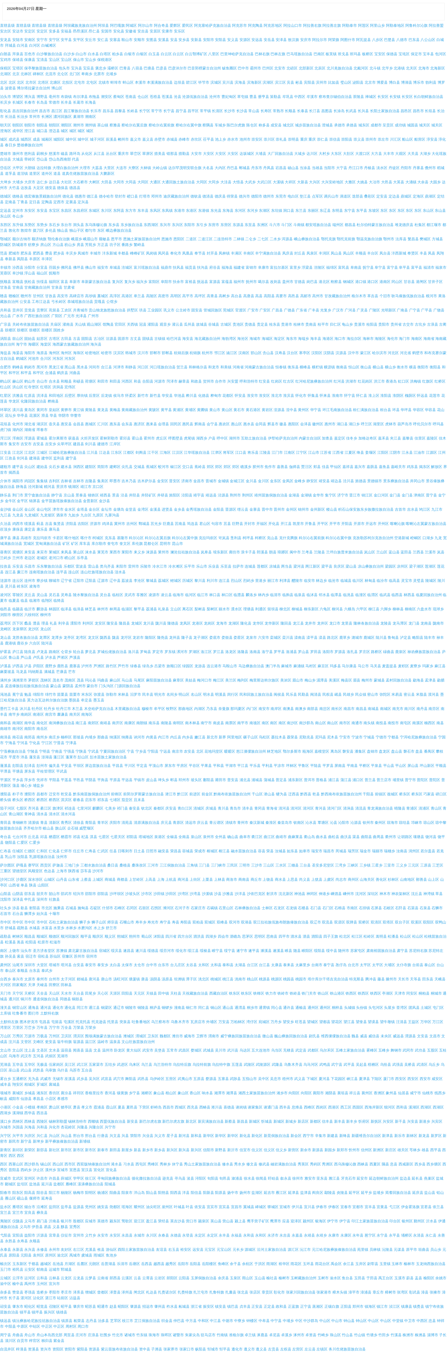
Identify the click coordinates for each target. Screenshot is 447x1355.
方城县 (437, 239)
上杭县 (170, 879)
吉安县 (38, 444)
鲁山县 (14, 657)
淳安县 (432, 139)
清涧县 (348, 808)
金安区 (162, 481)
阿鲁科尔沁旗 (416, 25)
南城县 (373, 709)
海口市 (340, 338)
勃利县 (430, 82)
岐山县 (48, 828)
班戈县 (343, 54)
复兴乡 (129, 282)
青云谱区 (216, 822)
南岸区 (276, 709)
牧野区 (171, 709)
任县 (113, 851)
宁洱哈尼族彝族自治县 (418, 737)
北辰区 (320, 68)
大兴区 (314, 182)
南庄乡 (54, 737)
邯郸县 (167, 353)
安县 (174, 40)
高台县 (236, 296)
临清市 (275, 595)
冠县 (143, 324)
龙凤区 (185, 623)
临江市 (202, 595)
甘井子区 (435, 282)
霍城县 (42, 438)
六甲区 (361, 609)
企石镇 (72, 828)
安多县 (54, 31)
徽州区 (317, 424)
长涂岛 (339, 111)
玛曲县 (102, 680)
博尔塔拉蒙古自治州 (33, 88)
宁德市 (381, 737)
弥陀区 (385, 694)
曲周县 (378, 837)
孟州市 (80, 686)
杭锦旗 (195, 353)
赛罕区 (33, 865)
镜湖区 (73, 486)
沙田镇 (158, 894)
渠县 (356, 837)
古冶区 (99, 338)
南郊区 (93, 723)
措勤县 (184, 153)
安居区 (155, 31)
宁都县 (393, 737)
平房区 (182, 765)
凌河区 (5, 595)
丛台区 (111, 153)
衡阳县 (435, 367)
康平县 (5, 538)
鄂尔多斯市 (292, 751)
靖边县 (336, 481)
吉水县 (412, 509)
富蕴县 (227, 282)
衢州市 (390, 837)
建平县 (17, 467)
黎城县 (151, 580)
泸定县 (405, 637)
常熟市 (278, 111)
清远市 (190, 822)
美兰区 (230, 680)
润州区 (414, 851)
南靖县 (105, 723)
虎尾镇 (189, 438)
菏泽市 (172, 381)
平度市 (14, 757)
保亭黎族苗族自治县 (41, 68)
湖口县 (342, 424)
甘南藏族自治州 (37, 287)
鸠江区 (424, 509)
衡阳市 (422, 367)
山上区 (433, 879)
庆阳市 (115, 822)
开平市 (334, 524)
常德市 (54, 102)
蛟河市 (163, 467)
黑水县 (82, 367)
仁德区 (29, 851)
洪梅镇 (415, 381)
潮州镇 (90, 125)
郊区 (210, 467)
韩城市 (130, 353)
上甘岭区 (136, 879)
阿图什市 (347, 40)
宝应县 (88, 68)
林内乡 (263, 595)
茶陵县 (358, 97)
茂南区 (70, 680)
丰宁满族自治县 (268, 253)
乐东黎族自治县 (49, 566)
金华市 (318, 495)
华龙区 (14, 401)
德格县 (17, 196)
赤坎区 (196, 139)
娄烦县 (227, 637)
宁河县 (22, 743)
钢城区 (348, 282)
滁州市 (17, 153)
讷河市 (139, 737)
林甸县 (370, 580)
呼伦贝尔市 (422, 424)
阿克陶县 (255, 25)
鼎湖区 (430, 196)
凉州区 (402, 566)
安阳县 (220, 40)
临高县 (394, 580)
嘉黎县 (407, 438)
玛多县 (335, 666)
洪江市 (379, 381)
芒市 (72, 672)
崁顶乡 (5, 529)
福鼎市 (166, 267)
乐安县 (17, 566)
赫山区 (17, 381)
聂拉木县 (278, 737)
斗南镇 (298, 225)
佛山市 (90, 267)
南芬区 (434, 709)
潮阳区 (66, 125)
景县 (115, 495)
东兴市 (165, 225)
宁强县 (69, 751)
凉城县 (274, 566)
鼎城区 (406, 196)
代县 (75, 159)
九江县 (5, 515)
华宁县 (315, 410)
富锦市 (251, 267)
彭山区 (83, 757)
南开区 (117, 723)
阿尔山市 (145, 25)
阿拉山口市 (292, 25)
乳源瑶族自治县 (42, 857)
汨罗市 (135, 694)
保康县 (29, 60)
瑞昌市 (328, 851)
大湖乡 (425, 153)
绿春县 (135, 666)
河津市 (118, 367)
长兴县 (363, 111)
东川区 (106, 210)
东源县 (238, 225)
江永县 (407, 452)
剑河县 (22, 458)
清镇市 (230, 822)
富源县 (214, 282)
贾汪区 (306, 467)
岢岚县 (223, 538)
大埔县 (260, 153)
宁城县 (369, 737)
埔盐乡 (38, 785)
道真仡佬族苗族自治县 (80, 173)
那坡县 (78, 737)
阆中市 (295, 552)
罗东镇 (170, 652)
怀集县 (313, 395)
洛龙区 (230, 652)
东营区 (225, 225)
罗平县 (279, 652)
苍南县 (130, 97)
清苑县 (127, 822)
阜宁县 (380, 267)
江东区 (116, 452)
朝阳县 (42, 125)
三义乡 (401, 865)
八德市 (401, 40)
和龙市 (213, 367)
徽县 (283, 424)
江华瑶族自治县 (197, 452)
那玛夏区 (237, 709)
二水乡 (275, 239)
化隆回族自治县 (33, 401)
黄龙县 (102, 410)
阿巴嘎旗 (117, 25)
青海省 (271, 808)
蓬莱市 (71, 757)
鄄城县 (144, 524)
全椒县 (172, 837)
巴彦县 (161, 68)
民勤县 (303, 694)
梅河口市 (204, 680)
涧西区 (78, 467)
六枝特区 (31, 615)
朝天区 (5, 125)
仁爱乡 (34, 842)
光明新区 (388, 310)
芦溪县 (74, 657)
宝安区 (379, 54)
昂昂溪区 (80, 31)
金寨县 (255, 509)
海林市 (368, 338)
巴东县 (414, 40)
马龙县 (21, 672)
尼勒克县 (306, 737)
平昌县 (117, 765)
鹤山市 (29, 381)
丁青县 (22, 202)
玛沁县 (90, 680)
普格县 (321, 780)
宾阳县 (309, 82)
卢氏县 (38, 657)
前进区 (194, 794)
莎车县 (86, 871)
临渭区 (372, 595)
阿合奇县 (161, 25)
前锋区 (116, 794)
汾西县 (17, 267)
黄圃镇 (202, 410)
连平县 (61, 572)
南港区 (38, 714)
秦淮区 (271, 822)
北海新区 (437, 68)
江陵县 (265, 452)
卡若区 (58, 538)
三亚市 (389, 865)
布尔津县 (80, 97)
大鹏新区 (107, 173)
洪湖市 (351, 381)
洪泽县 (42, 395)
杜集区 (420, 225)
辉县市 (273, 424)
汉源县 (341, 353)
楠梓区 (66, 737)
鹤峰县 (17, 367)
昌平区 (193, 111)
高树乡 (224, 296)
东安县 (42, 210)
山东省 (73, 879)
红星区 (5, 395)
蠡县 (28, 623)
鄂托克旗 (328, 239)
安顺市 (139, 40)
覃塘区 (323, 822)
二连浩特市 (223, 239)
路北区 (332, 637)
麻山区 (115, 680)
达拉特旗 (43, 168)
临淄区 (127, 609)
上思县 (292, 879)
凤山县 (336, 253)
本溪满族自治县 (160, 82)
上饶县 (268, 879)
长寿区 (266, 111)
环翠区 (5, 410)
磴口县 (132, 196)
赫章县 (184, 381)
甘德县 (299, 282)
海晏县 (17, 353)
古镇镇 (159, 338)
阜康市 (263, 267)
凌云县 (166, 595)
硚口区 (441, 794)
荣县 (270, 851)
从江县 (99, 153)
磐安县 (347, 751)
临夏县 (14, 600)
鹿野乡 (50, 666)
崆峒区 (415, 538)
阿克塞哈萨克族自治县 (212, 25)
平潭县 (5, 771)
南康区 (129, 723)
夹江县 (395, 438)
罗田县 (315, 652)
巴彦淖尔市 (177, 68)
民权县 (328, 694)
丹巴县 (232, 168)
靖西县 (105, 495)
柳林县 (398, 609)
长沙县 (241, 111)
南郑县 (29, 737)
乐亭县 (82, 558)
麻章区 (178, 680)
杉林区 (393, 879)
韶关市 (42, 894)
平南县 (352, 765)
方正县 (102, 245)
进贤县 (167, 509)
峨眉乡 (76, 239)
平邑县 (78, 780)
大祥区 (290, 182)
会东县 (127, 424)
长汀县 (314, 111)
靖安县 (324, 481)
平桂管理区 (45, 771)
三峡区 (352, 865)
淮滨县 (288, 395)
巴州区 (267, 68)
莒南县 (180, 524)
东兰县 (300, 210)
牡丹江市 (63, 709)
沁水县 (310, 822)
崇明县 (293, 139)
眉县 (356, 680)
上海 (160, 879)
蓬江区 (58, 757)
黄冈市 (42, 410)
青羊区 (102, 822)
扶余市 (178, 282)
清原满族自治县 (147, 822)
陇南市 (438, 623)
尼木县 (332, 737)
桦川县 (191, 395)
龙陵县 (385, 623)
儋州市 (430, 168)
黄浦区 (178, 410)
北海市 (423, 68)
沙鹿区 (21, 879)
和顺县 (66, 381)
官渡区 (240, 310)
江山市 (313, 452)
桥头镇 (5, 800)
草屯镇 (242, 97)
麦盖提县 (389, 666)
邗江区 (219, 353)
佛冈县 (66, 267)
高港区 (127, 296)
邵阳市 (90, 894)
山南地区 (407, 879)
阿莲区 (363, 25)
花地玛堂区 (213, 751)
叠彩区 (369, 196)
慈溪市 (54, 153)
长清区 (217, 111)
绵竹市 (50, 694)
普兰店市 (384, 780)
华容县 (430, 410)
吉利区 (54, 481)
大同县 (130, 182)
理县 (45, 623)
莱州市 (163, 552)
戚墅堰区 (86, 828)
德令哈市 (106, 196)
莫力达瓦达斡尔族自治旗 (47, 700)
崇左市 (383, 139)
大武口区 (264, 182)
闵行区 (232, 694)
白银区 (141, 54)
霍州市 (149, 438)
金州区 (291, 509)
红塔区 (45, 387)
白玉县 (154, 54)
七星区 (103, 837)
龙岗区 (209, 623)
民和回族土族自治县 (256, 694)
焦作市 (270, 467)
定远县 (5, 210)
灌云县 (177, 324)
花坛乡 (10, 415)
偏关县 (54, 765)
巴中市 (243, 68)
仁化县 (54, 851)
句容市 (216, 524)
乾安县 (66, 794)
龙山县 (5, 637)
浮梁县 (307, 267)
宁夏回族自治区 (113, 751)
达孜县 (26, 188)
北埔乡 (111, 74)
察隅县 (208, 125)
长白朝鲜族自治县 (428, 97)
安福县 (66, 31)
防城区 (5, 245)
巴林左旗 (278, 54)
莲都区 (262, 566)
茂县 (80, 680)
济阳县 (71, 524)
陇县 (115, 637)
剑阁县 (141, 452)
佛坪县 (78, 267)
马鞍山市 (229, 666)
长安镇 (395, 97)
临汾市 (382, 580)
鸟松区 (264, 737)
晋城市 (211, 481)
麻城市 (286, 666)
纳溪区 (115, 737)
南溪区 (417, 723)
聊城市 (54, 580)
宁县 (130, 751)
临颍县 (17, 609)
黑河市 (42, 367)
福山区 (42, 273)
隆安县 (112, 623)
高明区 (175, 296)
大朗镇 (29, 168)
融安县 (163, 851)
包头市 (64, 68)
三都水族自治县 (93, 865)
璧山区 (345, 82)
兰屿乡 (5, 558)
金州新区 (317, 509)
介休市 (5, 481)
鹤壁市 (417, 353)
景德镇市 (374, 481)
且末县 (139, 800)
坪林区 (291, 765)
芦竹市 (123, 666)
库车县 (84, 543)
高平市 (187, 296)
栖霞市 (66, 837)
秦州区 (380, 822)
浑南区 (17, 438)
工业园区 (154, 310)
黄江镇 (78, 410)
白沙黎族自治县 (49, 54)
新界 (222, 737)
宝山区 (54, 60)
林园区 (54, 609)
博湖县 (406, 82)
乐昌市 (29, 566)
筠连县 (192, 524)
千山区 (257, 794)
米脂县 (421, 694)
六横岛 (349, 609)
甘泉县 (56, 287)
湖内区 (17, 430)
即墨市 (115, 481)
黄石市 (239, 410)
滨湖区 (268, 82)
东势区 (29, 225)
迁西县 (293, 794)
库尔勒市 (99, 543)
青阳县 (90, 822)
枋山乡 (70, 245)
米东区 (86, 694)
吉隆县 (90, 481)
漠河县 (433, 694)
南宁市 (206, 723)
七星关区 (117, 837)
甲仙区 (335, 467)
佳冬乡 (351, 438)
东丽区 (313, 210)
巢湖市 (78, 116)
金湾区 (143, 509)
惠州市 (330, 424)
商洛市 (231, 879)
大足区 (38, 188)
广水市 (17, 316)
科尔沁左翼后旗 (158, 538)
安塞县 (115, 40)
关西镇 (132, 324)
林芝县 (90, 609)
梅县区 (346, 680)
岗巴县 (312, 282)
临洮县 (348, 595)
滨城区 (216, 82)
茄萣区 (127, 800)
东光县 (216, 210)
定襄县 (71, 202)
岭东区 (22, 586)
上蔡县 (86, 879)
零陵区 (17, 595)
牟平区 (159, 709)
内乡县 (187, 737)
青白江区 (185, 808)
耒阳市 (121, 566)
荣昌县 (175, 851)
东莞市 (281, 196)
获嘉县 (73, 438)
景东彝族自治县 (396, 481)
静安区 (312, 481)
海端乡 (303, 338)
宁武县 (93, 751)
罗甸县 (145, 652)
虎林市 (390, 424)
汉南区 (243, 353)
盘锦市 (372, 751)
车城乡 (220, 125)
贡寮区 (42, 310)
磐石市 (409, 751)
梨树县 (200, 609)
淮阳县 (385, 395)
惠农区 (224, 424)
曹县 (253, 97)
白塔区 (105, 54)
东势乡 (42, 225)
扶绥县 (42, 282)
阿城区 (131, 25)
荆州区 (247, 495)
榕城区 (212, 851)
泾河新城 (35, 486)
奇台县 (5, 837)
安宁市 (42, 40)
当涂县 (305, 168)
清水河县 (68, 814)
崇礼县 (281, 139)
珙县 (143, 310)
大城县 (17, 159)
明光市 (159, 694)
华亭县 (22, 415)
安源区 (245, 40)
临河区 (190, 595)
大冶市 (374, 182)
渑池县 (5, 694)
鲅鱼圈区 (229, 68)
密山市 (372, 694)
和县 (137, 381)
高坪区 (200, 296)
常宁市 (156, 111)
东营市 (213, 225)
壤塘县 (418, 837)
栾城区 (275, 637)
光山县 (5, 316)
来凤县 (66, 552)
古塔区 (54, 338)
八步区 (377, 40)
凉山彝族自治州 (371, 566)
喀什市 (86, 538)
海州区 (54, 353)
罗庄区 (364, 652)
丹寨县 (418, 168)
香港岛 (391, 381)
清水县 (42, 814)
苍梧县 (155, 97)
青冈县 (259, 808)
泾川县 (348, 481)
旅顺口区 (173, 666)
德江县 (92, 196)
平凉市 (279, 765)
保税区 (5, 68)
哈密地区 (92, 353)
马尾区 (139, 680)
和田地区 (56, 395)
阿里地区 (234, 737)
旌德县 (360, 481)
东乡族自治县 (132, 225)
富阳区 (154, 282)
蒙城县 (379, 680)
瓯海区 (308, 751)
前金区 (207, 794)
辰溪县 (111, 139)
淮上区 (373, 395)
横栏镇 (317, 367)
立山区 (175, 609)
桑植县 (125, 865)
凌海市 (34, 586)
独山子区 (76, 230)
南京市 (177, 751)
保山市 (78, 60)
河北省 (405, 353)
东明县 (337, 210)
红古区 (288, 381)
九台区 (86, 515)
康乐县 (42, 529)
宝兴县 (76, 68)
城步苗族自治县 (308, 125)
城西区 (26, 139)
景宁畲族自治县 (37, 495)
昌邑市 (418, 111)
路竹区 (111, 666)
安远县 (257, 40)
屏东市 (170, 765)
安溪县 (163, 40)
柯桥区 (260, 538)
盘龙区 (384, 751)
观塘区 (17, 552)
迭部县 (357, 196)
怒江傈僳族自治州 (251, 751)
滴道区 (345, 196)
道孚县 (10, 173)
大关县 (412, 153)
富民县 (343, 267)
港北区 (324, 282)
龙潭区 (44, 637)
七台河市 (19, 837)
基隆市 (122, 538)
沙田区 (170, 894)
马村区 (310, 666)
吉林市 (78, 481)
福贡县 (190, 267)
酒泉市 (61, 515)
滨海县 (240, 82)
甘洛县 (5, 287)
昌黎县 (120, 111)
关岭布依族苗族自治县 (30, 324)
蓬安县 (34, 757)
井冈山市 (417, 481)
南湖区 (17, 723)
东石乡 (54, 225)
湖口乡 (354, 424)
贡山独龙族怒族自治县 (107, 310)
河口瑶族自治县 (163, 367)
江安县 (5, 452)
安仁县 (102, 40)
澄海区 (5, 131)
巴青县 (125, 68)
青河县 (320, 808)
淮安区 (264, 395)
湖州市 (234, 438)
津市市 (58, 509)
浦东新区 (295, 780)
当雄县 (317, 168)
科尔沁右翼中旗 (338, 538)
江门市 (277, 452)
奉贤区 (412, 253)
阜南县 (355, 267)
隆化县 (245, 623)
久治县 (5, 524)
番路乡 (127, 245)
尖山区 (29, 467)
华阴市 (63, 415)
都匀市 (90, 230)
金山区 (17, 509)
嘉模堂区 (321, 751)
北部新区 (306, 68)
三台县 (305, 865)
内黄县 (151, 737)
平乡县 (17, 780)
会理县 (163, 424)
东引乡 (201, 225)
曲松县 (333, 837)
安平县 (66, 40)
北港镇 (399, 68)
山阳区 (43, 885)
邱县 (44, 837)
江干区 (153, 452)
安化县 (118, 31)
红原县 (29, 395)
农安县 (189, 751)
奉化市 (175, 253)
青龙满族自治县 (380, 808)
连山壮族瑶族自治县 (97, 572)
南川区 (409, 709)
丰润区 (324, 253)
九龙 (438, 538)
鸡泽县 (107, 524)
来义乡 (139, 552)
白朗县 (5, 54)
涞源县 (151, 552)
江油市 (419, 452)
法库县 (401, 239)
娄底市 (214, 637)
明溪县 (220, 694)
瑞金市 (365, 851)
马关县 (375, 666)
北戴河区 (360, 68)
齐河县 (33, 808)
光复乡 (325, 310)
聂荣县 (292, 737)
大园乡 (435, 182)
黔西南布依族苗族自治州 (341, 794)
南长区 (336, 709)
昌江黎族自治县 (77, 111)
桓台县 (385, 410)
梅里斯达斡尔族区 (264, 680)
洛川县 (133, 652)
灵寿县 (66, 595)
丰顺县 (360, 253)
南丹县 (422, 709)
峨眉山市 (90, 239)
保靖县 (17, 60)
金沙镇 (5, 509)
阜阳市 (166, 282)
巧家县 (428, 794)
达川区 (312, 153)
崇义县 (359, 139)
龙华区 (258, 623)
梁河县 (298, 566)
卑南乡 (86, 74)
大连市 (121, 168)
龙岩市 (138, 637)
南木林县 (192, 723)
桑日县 (112, 865)
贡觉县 (29, 310)
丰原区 (34, 259)
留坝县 (273, 609)
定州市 (17, 210)
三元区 (413, 865)
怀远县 (422, 395)
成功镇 (400, 125)
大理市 (84, 168)
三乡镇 (365, 865)
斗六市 (274, 225)
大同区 (143, 182)
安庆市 (305, 40)
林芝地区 (274, 751)
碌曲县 (388, 652)
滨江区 (280, 82)
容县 (261, 851)
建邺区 (115, 467)
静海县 (21, 486)
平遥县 (66, 780)
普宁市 (410, 780)
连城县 (250, 566)
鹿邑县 (62, 666)
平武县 (61, 771)
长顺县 (290, 111)
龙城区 (136, 623)
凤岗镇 (151, 253)
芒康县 (61, 672)
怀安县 (240, 395)
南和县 (5, 723)
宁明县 (44, 751)
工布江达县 (41, 301)
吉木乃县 (128, 481)
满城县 (49, 672)
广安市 (253, 310)
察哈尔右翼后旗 (134, 125)
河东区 (58, 358)
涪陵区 (319, 267)
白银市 (129, 54)
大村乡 (324, 153)
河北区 (393, 353)
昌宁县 (181, 111)
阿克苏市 (239, 25)
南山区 (320, 723)
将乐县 (253, 452)
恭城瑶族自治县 (80, 301)
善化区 (381, 879)
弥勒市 (111, 694)
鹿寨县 (74, 666)
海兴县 (95, 344)
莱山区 (78, 552)
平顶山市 (156, 765)
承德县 (351, 125)
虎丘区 (161, 438)
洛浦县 (291, 652)
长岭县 (132, 111)
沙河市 (97, 871)
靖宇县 (198, 495)
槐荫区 (410, 395)
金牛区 (10, 501)
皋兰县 (139, 296)
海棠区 (45, 344)
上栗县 (207, 879)
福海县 (227, 267)
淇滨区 (66, 800)
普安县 (232, 780)
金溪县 (155, 509)
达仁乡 (42, 182)
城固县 (412, 125)
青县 (44, 822)
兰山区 (381, 552)
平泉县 (376, 765)
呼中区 (222, 438)
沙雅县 (227, 894)
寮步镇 (42, 580)
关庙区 (55, 324)
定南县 (10, 202)
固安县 (196, 310)
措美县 (159, 153)
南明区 (178, 723)
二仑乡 (250, 239)
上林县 (219, 879)
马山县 (127, 680)
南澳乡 (300, 709)
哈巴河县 (173, 338)
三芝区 (437, 865)
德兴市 (244, 196)
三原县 (425, 865)
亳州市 (54, 97)
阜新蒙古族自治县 (96, 282)
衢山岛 (309, 837)
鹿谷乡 (22, 643)
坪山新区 (427, 765)
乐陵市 (145, 566)
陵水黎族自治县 (86, 595)
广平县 (426, 310)
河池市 (33, 358)
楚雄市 (5, 153)
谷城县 (213, 324)
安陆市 (17, 40)
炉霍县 (5, 652)
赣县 (3, 296)
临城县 (345, 580)
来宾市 (42, 552)
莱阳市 (127, 552)
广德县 (289, 310)
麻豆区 (323, 666)
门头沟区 (106, 686)
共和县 (5, 310)
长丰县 (66, 102)
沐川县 (25, 709)
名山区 (196, 694)
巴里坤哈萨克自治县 (237, 54)
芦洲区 (99, 666)
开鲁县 (310, 524)
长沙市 (229, 111)
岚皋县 (206, 552)
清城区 (198, 808)
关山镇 (80, 324)
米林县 (123, 694)
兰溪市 (430, 552)
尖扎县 (127, 467)
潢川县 (17, 410)
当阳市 (329, 168)
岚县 (440, 552)
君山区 (204, 524)
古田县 (66, 338)
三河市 (153, 865)
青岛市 (235, 808)
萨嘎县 (21, 865)
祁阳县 (131, 837)
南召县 (17, 737)
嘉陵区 (432, 438)
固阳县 (86, 338)
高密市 (163, 296)
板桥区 (367, 54)
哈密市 (106, 353)
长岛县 (42, 102)
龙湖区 (233, 623)
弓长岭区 (58, 301)
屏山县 (412, 765)
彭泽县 (29, 765)
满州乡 (5, 680)
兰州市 (17, 558)
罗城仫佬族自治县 (112, 652)
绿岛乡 (147, 666)
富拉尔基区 (279, 267)
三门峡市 (218, 865)
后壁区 (70, 395)
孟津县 (430, 680)
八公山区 (427, 40)
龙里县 (346, 623)
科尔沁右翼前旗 (312, 538)
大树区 (94, 182)
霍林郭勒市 (109, 438)
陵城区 (430, 580)
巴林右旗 (262, 54)
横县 (412, 367)
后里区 (94, 395)
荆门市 (17, 495)
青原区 (178, 822)
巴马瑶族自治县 (299, 54)
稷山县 (331, 509)
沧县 (177, 97)
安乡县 (184, 40)
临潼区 (360, 595)
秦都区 (158, 808)
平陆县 (315, 765)
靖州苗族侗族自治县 (271, 495)
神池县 (299, 894)
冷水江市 (159, 566)
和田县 (115, 381)
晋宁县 (431, 495)
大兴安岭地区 (332, 182)
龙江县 (298, 623)
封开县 (212, 253)
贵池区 (238, 324)
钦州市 (368, 822)
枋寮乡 (33, 245)
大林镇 (145, 168)
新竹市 (143, 395)
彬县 (299, 82)
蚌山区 (128, 82)
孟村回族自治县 (399, 680)
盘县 (419, 751)
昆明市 (165, 543)
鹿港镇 (10, 643)
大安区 (208, 153)
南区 (265, 723)
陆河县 (46, 643)
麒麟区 (97, 808)
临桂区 (117, 595)
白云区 (166, 54)
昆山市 (177, 543)
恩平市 (116, 239)
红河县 (339, 381)
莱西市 (115, 552)
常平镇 (205, 111)
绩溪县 (29, 524)
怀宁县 (349, 395)
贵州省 (396, 324)
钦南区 (298, 822)
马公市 (363, 666)
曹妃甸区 (229, 97)
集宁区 (330, 495)
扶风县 (178, 267)
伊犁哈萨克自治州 (283, 438)
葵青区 (5, 552)
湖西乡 (201, 438)
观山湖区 (94, 324)
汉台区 (292, 353)
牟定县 (86, 700)
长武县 (351, 111)
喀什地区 (71, 538)
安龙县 (5, 40)
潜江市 (170, 794)
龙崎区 (5, 629)
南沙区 (292, 723)
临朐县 (287, 595)
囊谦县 (62, 714)
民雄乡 (348, 694)
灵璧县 (418, 580)
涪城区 (127, 267)
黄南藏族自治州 (134, 410)
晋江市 (354, 495)
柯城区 (97, 538)
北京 (16, 74)
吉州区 (131, 524)
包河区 (440, 54)
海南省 (428, 338)
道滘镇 (22, 173)
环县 (396, 410)
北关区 (411, 68)
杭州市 (207, 353)
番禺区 (429, 751)
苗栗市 (74, 694)
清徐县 (78, 822)
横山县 (378, 367)
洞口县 (288, 210)
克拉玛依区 (208, 538)
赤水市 (232, 139)
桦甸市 (216, 395)
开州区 (383, 524)
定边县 (394, 196)
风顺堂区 (35, 871)
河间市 (94, 367)
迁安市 (54, 794)
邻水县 (324, 595)
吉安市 (26, 444)
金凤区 (287, 481)
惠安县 (66, 424)
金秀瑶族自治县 (199, 509)
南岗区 (26, 714)
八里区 (213, 54)
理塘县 (248, 609)
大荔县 (97, 168)
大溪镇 (278, 182)
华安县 (167, 395)
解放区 (436, 467)
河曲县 (74, 373)
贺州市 (208, 381)
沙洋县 (240, 894)
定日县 (34, 202)
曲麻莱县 (295, 837)
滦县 (322, 637)
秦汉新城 (256, 822)
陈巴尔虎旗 (236, 125)
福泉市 (440, 267)
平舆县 (102, 780)
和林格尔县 (198, 367)
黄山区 (227, 410)
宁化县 (34, 743)
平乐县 (255, 765)
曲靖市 (281, 837)
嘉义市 (135, 139)
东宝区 (54, 210)
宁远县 (165, 751)
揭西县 (14, 472)
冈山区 (397, 282)
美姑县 (190, 680)
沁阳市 (343, 822)
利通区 (260, 609)
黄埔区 (190, 410)
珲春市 (42, 430)
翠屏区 (147, 153)
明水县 (208, 694)
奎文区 (125, 543)
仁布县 (5, 851)
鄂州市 (388, 239)
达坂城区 (246, 153)
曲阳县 (366, 837)
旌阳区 (174, 495)
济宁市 (342, 495)
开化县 (273, 524)
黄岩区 (267, 410)
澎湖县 (46, 757)
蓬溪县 (5, 765)
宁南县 (56, 751)
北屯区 (91, 82)
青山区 (436, 808)
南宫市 (50, 714)
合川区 (45, 358)
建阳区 (90, 467)
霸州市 (255, 68)
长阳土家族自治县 (385, 111)
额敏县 (104, 239)
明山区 (184, 694)
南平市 (242, 723)
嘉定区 (339, 438)
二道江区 (205, 239)
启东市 (90, 800)
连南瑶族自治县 (42, 572)
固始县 (29, 338)
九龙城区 (31, 515)
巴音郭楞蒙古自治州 (204, 68)
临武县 (385, 595)
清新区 (54, 822)
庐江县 (17, 652)
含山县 (268, 353)
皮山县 (151, 780)
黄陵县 (90, 410)
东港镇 (203, 210)
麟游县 (42, 609)
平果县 (206, 765)
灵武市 (129, 595)
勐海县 (418, 680)
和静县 (130, 367)
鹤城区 (21, 358)
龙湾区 (81, 637)
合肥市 (5, 367)
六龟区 (325, 609)
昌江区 (56, 111)
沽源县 (111, 338)
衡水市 (402, 367)
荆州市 (235, 495)
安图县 (151, 40)
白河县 (22, 45)
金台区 (94, 509)
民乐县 (291, 694)
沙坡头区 (132, 894)
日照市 (151, 851)
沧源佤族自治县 (195, 97)
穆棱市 (147, 709)
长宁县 (168, 111)
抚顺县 (5, 282)
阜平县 (404, 267)
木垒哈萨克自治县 (99, 709)
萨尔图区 (7, 865)
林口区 (227, 595)
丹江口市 (355, 168)
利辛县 (63, 623)
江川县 (92, 452)
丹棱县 (369, 168)
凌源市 (154, 595)
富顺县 (17, 282)
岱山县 (42, 159)
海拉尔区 (354, 338)
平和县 (218, 765)
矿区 (66, 543)
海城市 (255, 338)
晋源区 (230, 509)
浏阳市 (5, 615)
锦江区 (367, 495)
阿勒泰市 (349, 25)
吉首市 (400, 509)
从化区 (86, 153)
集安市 (14, 444)
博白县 (394, 82)
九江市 (436, 509)
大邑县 (386, 182)
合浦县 (50, 373)
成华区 (17, 131)
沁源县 (355, 822)
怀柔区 (130, 395)
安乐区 (179, 31)
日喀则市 (125, 851)
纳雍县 (127, 737)
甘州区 (38, 296)
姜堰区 (370, 452)
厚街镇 (82, 395)
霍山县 (137, 438)
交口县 (187, 467)
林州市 (102, 609)
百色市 (29, 54)
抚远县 (202, 282)
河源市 (159, 381)
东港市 (179, 210)
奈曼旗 (223, 709)
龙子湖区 (200, 637)
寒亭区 (304, 353)
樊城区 (425, 239)
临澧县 (239, 595)
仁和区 (42, 851)
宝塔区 (17, 68)
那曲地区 (185, 709)
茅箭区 (33, 680)
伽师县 (294, 467)
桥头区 (17, 800)
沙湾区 (183, 894)
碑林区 (38, 74)
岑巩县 (287, 97)
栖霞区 (54, 837)
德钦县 (196, 196)
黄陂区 (154, 410)
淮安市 (252, 395)
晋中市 (267, 509)
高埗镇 (90, 296)
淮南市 (337, 395)
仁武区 (102, 851)
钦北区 (146, 808)
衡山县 (365, 367)
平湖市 (230, 765)
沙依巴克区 (256, 894)
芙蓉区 (5, 273)
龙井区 (322, 623)
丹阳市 (406, 168)
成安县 (276, 125)
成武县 (14, 139)
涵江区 (231, 353)
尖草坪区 (64, 444)
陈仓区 (251, 125)
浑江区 (5, 438)
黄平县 (166, 410)
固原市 (123, 338)
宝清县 (42, 60)
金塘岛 (118, 509)
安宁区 (54, 40)
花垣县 (5, 424)
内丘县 (175, 737)
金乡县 (179, 509)
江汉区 (177, 452)
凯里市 (298, 524)
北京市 (370, 82)
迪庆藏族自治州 (176, 196)
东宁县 (349, 210)
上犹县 (316, 879)
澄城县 (327, 125)
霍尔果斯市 (58, 438)
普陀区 (422, 780)
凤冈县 (163, 253)
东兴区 (177, 225)
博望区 (17, 97)
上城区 (97, 879)
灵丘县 (29, 595)
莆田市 (220, 780)
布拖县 (94, 97)
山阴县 (17, 894)
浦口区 (357, 780)
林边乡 (321, 580)
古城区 (225, 324)
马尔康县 (349, 666)
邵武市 (66, 894)
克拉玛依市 (42, 538)
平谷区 (194, 765)
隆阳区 (150, 637)
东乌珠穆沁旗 (96, 225)
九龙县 (17, 515)
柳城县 (297, 609)
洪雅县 (17, 395)
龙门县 (414, 623)
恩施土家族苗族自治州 (141, 239)
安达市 (17, 31)
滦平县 (312, 637)
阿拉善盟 (436, 25)
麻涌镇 (298, 666)
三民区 (232, 865)
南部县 (312, 709)
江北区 (17, 452)
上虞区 (328, 879)
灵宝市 (406, 580)
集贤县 (58, 524)
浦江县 (333, 780)
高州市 (317, 296)
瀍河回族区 (62, 116)
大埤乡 (5, 182)
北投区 (67, 82)
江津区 (216, 452)
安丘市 (90, 40)
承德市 (339, 125)
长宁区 (144, 111)
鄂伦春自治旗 (59, 239)
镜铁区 (93, 495)
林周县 (115, 609)
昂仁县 (94, 31)
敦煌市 (26, 230)
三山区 (268, 865)
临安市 (309, 580)
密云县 (409, 694)
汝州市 (61, 857)
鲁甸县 (393, 637)
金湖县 (294, 495)
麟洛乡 (251, 595)
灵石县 (54, 595)
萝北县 (90, 652)
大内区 (220, 168)
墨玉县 (98, 700)
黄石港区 (253, 410)
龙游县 (200, 666)
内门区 (251, 709)
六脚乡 (385, 609)
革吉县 (372, 296)
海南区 (416, 338)
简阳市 (102, 467)
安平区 (78, 40)
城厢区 (46, 139)
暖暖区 (229, 751)
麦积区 (403, 666)
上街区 (195, 879)
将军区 (228, 452)
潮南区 (90, 116)
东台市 (66, 225)
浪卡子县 (248, 552)
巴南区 (319, 54)
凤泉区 (312, 253)
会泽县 (305, 424)
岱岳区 (5, 168)
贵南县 (310, 324)
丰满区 (236, 253)
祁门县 (122, 808)
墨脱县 (74, 700)
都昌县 (350, 225)
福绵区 (331, 267)
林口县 (214, 595)
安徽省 (130, 31)
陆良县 (29, 652)
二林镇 (238, 239)
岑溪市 (312, 97)
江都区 (128, 452)
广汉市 (338, 310)
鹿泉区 (400, 652)
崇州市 (371, 139)
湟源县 (279, 410)
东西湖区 (151, 225)
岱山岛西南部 (60, 159)
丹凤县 (268, 168)
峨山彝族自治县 (307, 239)
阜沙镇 (17, 273)
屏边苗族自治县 (98, 765)
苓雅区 (141, 595)
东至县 (250, 225)
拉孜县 (5, 566)
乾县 (316, 794)
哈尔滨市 (379, 353)
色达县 (49, 871)
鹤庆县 (62, 373)
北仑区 (62, 74)
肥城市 (14, 253)
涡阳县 (5, 338)
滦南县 (299, 637)
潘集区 (360, 751)
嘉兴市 (359, 467)
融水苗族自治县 (244, 851)
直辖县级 (7, 25)
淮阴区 (398, 395)
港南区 (385, 282)
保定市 (416, 54)
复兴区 (117, 282)
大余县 (422, 182)
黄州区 (303, 410)
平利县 (267, 765)
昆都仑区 (151, 543)
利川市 (212, 580)
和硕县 (78, 381)
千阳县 (368, 794)
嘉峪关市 (398, 467)
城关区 (424, 125)
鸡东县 (412, 467)
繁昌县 (413, 239)
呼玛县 (438, 424)
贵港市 (286, 324)
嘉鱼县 (384, 467)
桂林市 (298, 324)
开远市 (371, 524)
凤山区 (348, 253)
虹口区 (403, 381)
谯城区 (392, 794)
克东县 (110, 538)
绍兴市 (78, 894)
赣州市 (26, 296)
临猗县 (58, 600)
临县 (24, 600)
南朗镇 (141, 723)
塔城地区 (146, 837)
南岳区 (42, 728)
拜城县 (10, 45)
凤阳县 (22, 259)
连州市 (29, 580)
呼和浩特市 (248, 381)
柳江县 (373, 609)
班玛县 (355, 54)
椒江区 (175, 467)
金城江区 (237, 481)
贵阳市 (383, 324)
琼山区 (428, 822)
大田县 (106, 182)
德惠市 (80, 196)
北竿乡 (387, 68)
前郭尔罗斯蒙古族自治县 (143, 794)
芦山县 (26, 657)
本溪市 (140, 82)
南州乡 (42, 737)
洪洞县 (58, 387)
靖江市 (86, 486)
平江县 (242, 765)
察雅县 (115, 125)
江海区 (165, 452)
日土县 (139, 851)
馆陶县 (108, 324)
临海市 (178, 595)
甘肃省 (69, 287)
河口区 (143, 367)
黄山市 (214, 410)
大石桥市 (80, 182)
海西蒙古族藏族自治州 (71, 344)
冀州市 (119, 524)
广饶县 (438, 310)
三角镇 (192, 865)
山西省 (14, 885)
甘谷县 (409, 282)
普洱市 (309, 780)
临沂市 (29, 609)
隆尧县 (162, 637)
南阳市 (29, 728)
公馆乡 (111, 301)
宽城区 (28, 543)
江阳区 (383, 452)
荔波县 (127, 580)
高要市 (281, 296)
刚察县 (336, 282)
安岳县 (269, 40)
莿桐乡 (42, 153)
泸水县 (50, 657)
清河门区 (334, 808)
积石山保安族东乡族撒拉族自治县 (366, 509)
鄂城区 (5, 239)
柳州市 (45, 615)
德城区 (5, 196)
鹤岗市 (29, 367)
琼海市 (392, 822)
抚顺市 (54, 273)
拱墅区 (132, 310)
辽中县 (115, 580)
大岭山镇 (159, 168)
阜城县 (115, 267)
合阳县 (147, 381)
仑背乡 (66, 652)
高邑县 (293, 296)
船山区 (407, 139)
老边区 (29, 558)
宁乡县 (141, 751)
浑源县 (29, 438)
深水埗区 (35, 879)
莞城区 (228, 310)
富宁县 (392, 267)
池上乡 (220, 139)
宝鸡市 (5, 60)
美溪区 (334, 680)
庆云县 (202, 822)
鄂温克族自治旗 (369, 239)
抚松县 (29, 282)
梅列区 (242, 680)
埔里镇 (398, 780)
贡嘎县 (99, 301)
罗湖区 (194, 652)
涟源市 (5, 580)
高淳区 (115, 296)
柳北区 (284, 609)
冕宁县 (17, 694)
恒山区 (353, 367)
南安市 (264, 709)
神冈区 (312, 894)
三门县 (204, 865)
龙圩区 (126, 637)
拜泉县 (17, 54)
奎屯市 (112, 543)
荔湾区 (5, 623)
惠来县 (151, 424)
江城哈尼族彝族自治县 (67, 452)
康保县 (17, 529)
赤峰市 (184, 139)
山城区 (49, 879)
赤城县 (172, 139)
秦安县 (134, 808)
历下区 (17, 623)
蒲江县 (345, 780)
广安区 (265, 310)
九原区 (97, 515)
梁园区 (390, 566)
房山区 (45, 245)
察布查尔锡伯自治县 (335, 97)
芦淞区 (62, 657)
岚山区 (369, 552)
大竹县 (14, 188)
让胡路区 (404, 837)
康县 (16, 538)
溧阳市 (75, 623)
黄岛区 (29, 410)
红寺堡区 (31, 387)
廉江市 (22, 572)
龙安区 (100, 623)
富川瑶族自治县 (147, 267)
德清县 (208, 196)
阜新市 (74, 282)
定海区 (418, 196)
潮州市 (78, 125)
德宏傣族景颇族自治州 (42, 196)
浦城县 (257, 780)
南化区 (42, 723)
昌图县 (326, 111)
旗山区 (60, 828)
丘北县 (33, 837)
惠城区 (90, 424)
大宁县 (341, 168)
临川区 (357, 580)
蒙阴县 (68, 686)
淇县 (93, 837)
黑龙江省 (56, 367)
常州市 (34, 116)
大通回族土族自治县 (178, 182)
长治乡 (22, 116)
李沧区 (139, 580)
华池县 (179, 395)
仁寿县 (90, 851)
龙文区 (93, 637)
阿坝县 (103, 25)
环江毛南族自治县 (337, 410)
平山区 (400, 765)
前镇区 (380, 794)
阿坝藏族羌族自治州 (80, 25)
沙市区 (146, 894)
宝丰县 (428, 54)
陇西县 (105, 637)
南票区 (230, 723)
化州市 (17, 424)
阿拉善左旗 (331, 25)
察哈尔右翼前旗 (161, 125)
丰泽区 (46, 259)
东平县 (361, 210)
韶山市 (54, 894)
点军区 (317, 196)
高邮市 (305, 296)
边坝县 (179, 82)
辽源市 (102, 580)
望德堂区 (19, 871)
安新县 (196, 40)
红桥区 (440, 381)
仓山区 (143, 97)
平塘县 (17, 771)
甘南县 (17, 287)
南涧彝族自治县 (62, 723)
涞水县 (90, 552)
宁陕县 (81, 751)
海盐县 (5, 353)
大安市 (196, 153)
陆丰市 (429, 637)
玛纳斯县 (35, 672)
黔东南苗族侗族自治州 (91, 794)
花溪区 (34, 415)
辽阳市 (78, 580)
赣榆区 (14, 296)
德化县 (68, 196)
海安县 (187, 338)
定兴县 (83, 202)
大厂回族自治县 (280, 153)
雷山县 (93, 566)
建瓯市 (5, 467)
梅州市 (367, 680)
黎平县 (139, 609)
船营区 (419, 139)
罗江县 (218, 652)
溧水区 (236, 609)
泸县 (28, 666)
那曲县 (102, 737)
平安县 (66, 765)
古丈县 (135, 338)
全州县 (220, 837)
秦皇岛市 (284, 822)
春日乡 (10, 145)
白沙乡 (69, 54)
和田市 (102, 381)
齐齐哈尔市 (32, 828)
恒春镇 (281, 367)
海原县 (42, 353)
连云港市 (214, 666)
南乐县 (154, 723)
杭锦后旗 (181, 353)
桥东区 (404, 794)
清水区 (54, 814)
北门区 (74, 74)
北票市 (99, 74)
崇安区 (257, 139)
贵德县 (250, 324)
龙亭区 (69, 637)
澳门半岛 (272, 666)
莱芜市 (102, 552)
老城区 (42, 558)
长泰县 (302, 111)
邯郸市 (155, 353)
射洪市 (271, 894)
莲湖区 (430, 566)
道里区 (34, 173)
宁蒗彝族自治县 (13, 751)
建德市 (102, 444)
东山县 (440, 210)
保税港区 (104, 60)
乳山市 (10, 857)
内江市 (163, 737)
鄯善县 (421, 879)
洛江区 (206, 652)
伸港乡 (324, 894)
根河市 (431, 296)
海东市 (291, 338)
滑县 (45, 415)
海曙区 (33, 344)
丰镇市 (5, 267)
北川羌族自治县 (340, 68)
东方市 (130, 210)
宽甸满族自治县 (48, 543)
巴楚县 (389, 40)
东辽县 (325, 210)
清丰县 (247, 808)
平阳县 (54, 780)
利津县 (284, 580)
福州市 (239, 282)
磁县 (64, 153)
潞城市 (357, 637)
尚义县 (304, 879)
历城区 (187, 580)
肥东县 (26, 253)
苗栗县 (62, 694)
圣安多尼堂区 (323, 865)
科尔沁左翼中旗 (185, 538)
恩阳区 (178, 239)
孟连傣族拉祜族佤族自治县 (27, 686)
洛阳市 (328, 652)
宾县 (290, 82)
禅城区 (370, 97)
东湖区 (264, 210)
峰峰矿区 (137, 253)
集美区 (102, 481)
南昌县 (361, 709)
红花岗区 (365, 381)
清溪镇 (33, 822)
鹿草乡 (344, 637)
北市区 (30, 82)
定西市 (58, 202)
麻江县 (440, 666)
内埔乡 (90, 737)
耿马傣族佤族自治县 (408, 296)
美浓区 (285, 680)
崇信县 (334, 139)
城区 (64, 131)
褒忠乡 (100, 68)
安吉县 (143, 31)
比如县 (333, 82)
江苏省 (325, 452)
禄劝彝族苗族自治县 (424, 652)
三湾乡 (340, 865)
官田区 (120, 324)
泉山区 (196, 837)
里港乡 (260, 580)
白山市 (81, 54)
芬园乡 (54, 267)
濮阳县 (5, 794)
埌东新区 (220, 552)
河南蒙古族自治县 (259, 367)
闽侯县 (279, 694)
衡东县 (293, 367)
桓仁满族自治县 (366, 410)
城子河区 (97, 139)
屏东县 (29, 771)
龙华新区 (272, 623)
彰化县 (5, 111)
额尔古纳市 (21, 239)
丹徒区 (394, 168)
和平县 (26, 373)
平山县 (388, 765)
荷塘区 (90, 381)
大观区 (400, 153)
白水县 (93, 54)
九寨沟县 (112, 515)
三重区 (5, 871)
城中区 (71, 139)
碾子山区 (250, 737)
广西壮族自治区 (37, 316)
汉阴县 (328, 353)
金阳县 (218, 509)
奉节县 (200, 253)
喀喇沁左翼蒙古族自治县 (426, 524)
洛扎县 (352, 652)
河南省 (238, 367)
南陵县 (166, 723)
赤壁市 (159, 139)
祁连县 (70, 808)
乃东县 (211, 709)
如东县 (292, 851)
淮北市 (276, 395)
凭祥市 (42, 780)
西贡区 (45, 865)
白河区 (34, 45)
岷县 (338, 694)
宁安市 (344, 737)
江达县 (104, 452)
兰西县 (418, 552)
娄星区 (239, 637)
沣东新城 (109, 253)
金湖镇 (306, 495)
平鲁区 (303, 765)
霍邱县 (125, 438)
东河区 (240, 210)
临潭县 (336, 595)
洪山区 (17, 387)
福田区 (54, 282)
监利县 (58, 458)
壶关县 (54, 424)
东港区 (191, 210)
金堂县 (130, 509)
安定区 (29, 31)
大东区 (336, 153)
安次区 (5, 31)
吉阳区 (83, 524)
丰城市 (95, 253)
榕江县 (224, 851)
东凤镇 (167, 210)
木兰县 (77, 709)
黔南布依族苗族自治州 (232, 794)
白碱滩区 (48, 45)
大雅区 (350, 182)
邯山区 (256, 353)
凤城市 (83, 253)
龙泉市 (251, 637)
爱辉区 (175, 25)
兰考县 (307, 552)
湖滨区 (42, 424)
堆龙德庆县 (404, 225)
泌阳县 (357, 82)
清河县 (284, 808)
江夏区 (350, 452)
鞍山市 (127, 40)
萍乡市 (29, 780)
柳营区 (17, 615)
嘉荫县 (372, 467)
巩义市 (168, 310)
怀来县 (325, 395)
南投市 (393, 723)
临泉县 (299, 595)
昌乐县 (108, 111)
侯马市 (118, 395)
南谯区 (255, 723)
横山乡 (390, 367)
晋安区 (174, 481)
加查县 (327, 438)
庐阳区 (38, 666)
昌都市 (42, 794)
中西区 (299, 97)
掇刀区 (38, 230)
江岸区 (115, 444)
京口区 (97, 486)
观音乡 (165, 324)
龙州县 (174, 637)
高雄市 (26, 538)
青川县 (223, 808)
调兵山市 (331, 196)
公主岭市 (183, 310)
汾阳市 (29, 267)
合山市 (42, 381)
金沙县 (104, 501)
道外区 (46, 173)
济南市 (186, 481)
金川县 (251, 481)
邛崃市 (416, 822)
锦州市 (303, 509)
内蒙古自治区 (310, 438)
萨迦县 (58, 865)
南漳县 (5, 737)
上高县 (150, 879)
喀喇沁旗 (397, 524)
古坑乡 (420, 324)
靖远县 (211, 495)
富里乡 (295, 267)
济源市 (95, 524)
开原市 (359, 524)
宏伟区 (70, 387)
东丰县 (143, 210)
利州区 (88, 623)
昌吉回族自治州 (25, 111)
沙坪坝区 (116, 894)
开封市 (249, 524)
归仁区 (335, 324)
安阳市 (208, 40)
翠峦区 (135, 153)
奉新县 (10, 259)
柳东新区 (311, 609)
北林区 (26, 74)
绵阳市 (38, 694)
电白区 (293, 196)
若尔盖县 (427, 851)
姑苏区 (42, 338)
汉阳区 (316, 353)
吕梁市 (159, 666)
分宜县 (42, 267)
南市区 (344, 723)
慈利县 (29, 153)
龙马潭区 (400, 623)
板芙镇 (331, 54)
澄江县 (29, 131)
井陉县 (134, 495)
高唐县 (248, 296)
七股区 (21, 808)
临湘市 (34, 600)
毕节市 (203, 82)
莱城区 (54, 552)
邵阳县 (102, 894)
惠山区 (236, 424)
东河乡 (252, 210)
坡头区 (196, 780)
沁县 (333, 822)
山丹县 (61, 879)
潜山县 (269, 794)
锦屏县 (34, 501)
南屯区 (405, 723)
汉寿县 (280, 353)
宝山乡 (90, 60)
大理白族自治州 (65, 168)
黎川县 (200, 580)
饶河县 (430, 837)
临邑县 (5, 609)
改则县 (275, 282)
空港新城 (401, 538)
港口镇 (360, 282)
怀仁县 (361, 395)
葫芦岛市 (404, 424)
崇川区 (269, 139)
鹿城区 (369, 637)
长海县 (90, 102)
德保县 (62, 188)
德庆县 (220, 196)
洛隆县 (242, 652)
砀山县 (293, 168)
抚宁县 (368, 267)
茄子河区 (7, 808)
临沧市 (333, 580)
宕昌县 (281, 168)
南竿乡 (14, 714)
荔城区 (163, 580)
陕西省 (73, 871)
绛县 (360, 452)
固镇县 (147, 338)
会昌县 (78, 424)
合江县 (106, 367)
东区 (384, 210)
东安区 (29, 210)
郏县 (317, 467)
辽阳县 (90, 580)
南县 (440, 723)
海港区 (328, 338)
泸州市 (86, 666)
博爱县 (382, 82)
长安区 (383, 97)
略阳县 (417, 637)
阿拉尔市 (319, 40)
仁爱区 (22, 842)
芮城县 (341, 851)
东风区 (155, 210)
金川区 (263, 481)
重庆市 (123, 153)
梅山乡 (310, 680)
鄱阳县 (208, 780)
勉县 (28, 694)
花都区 (227, 395)
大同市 (118, 182)
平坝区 (78, 765)
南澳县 (288, 709)
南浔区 (17, 728)
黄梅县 (115, 410)
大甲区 (17, 168)
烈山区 (236, 580)
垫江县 (305, 196)
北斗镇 (375, 68)
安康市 (167, 31)
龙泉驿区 (19, 629)
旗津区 (58, 808)
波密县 (10, 88)
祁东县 (102, 800)
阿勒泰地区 (395, 25)
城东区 (363, 125)
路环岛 (74, 153)
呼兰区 (366, 424)
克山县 (272, 538)
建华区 (46, 458)
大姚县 (362, 182)
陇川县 (160, 623)
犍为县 (281, 794)
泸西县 (17, 666)
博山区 (56, 88)
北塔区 (43, 82)
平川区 (129, 765)
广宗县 (5, 324)
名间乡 (172, 694)
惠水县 (248, 424)
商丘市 (256, 879)
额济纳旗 (39, 239)
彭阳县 (17, 765)
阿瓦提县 (363, 40)
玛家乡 (427, 666)
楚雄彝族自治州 (30, 145)
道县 (57, 173)
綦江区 (45, 808)
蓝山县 (394, 552)
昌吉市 (44, 111)
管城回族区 (213, 310)
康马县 (54, 529)
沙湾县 (195, 894)
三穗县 (293, 865)
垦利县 (235, 538)
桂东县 (274, 324)
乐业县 (213, 566)
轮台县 (78, 652)
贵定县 (262, 324)
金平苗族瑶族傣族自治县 (61, 501)
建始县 (42, 467)
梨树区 (212, 609)
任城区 (17, 851)
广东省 (301, 310)
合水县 (54, 381)
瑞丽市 (377, 851)
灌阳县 (153, 324)
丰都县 (123, 253)
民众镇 (360, 694)
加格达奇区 (367, 438)
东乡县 (113, 225)
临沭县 (312, 595)
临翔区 (46, 600)
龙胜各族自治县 (25, 637)
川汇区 (395, 139)
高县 (259, 296)
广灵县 (362, 310)
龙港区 (197, 623)
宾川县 (227, 82)
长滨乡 (5, 102)
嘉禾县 (383, 438)
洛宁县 (267, 652)
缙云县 (242, 509)
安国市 (106, 31)
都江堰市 (433, 225)
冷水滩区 (175, 566)
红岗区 (276, 381)
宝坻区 (404, 54)
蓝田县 (406, 552)
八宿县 (137, 68)
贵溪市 (359, 324)
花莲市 (434, 395)
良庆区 (339, 566)
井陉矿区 (148, 495)
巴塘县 (149, 68)
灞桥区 (112, 68)
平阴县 (90, 780)
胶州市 (258, 467)
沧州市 (214, 97)
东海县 (227, 210)
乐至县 (225, 566)
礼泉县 (163, 609)
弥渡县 (99, 694)
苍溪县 (167, 97)
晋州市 (279, 509)
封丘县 (299, 253)
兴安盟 (232, 381)
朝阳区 (17, 125)
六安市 (263, 637)
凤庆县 (287, 253)
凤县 (431, 253)
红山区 (5, 387)
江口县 (240, 452)
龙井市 (310, 623)
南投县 (381, 723)
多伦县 (50, 230)
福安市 (102, 267)
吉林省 (66, 481)
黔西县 (305, 794)
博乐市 (418, 82)
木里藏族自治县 (128, 709)
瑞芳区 (353, 851)
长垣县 (430, 111)
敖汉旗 (293, 40)
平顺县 (440, 765)
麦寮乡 (415, 666)
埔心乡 (26, 785)
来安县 (29, 552)
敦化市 (14, 230)
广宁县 (414, 310)
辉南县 (200, 424)
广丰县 (313, 310)
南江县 (81, 723)
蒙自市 (92, 686)
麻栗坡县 (7, 672)
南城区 (385, 709)
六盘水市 (424, 609)
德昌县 (74, 188)
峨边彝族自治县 (119, 230)
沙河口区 (7, 879)
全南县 (184, 837)
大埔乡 (17, 182)
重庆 (304, 139)
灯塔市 (144, 196)
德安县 (50, 188)
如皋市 (304, 851)
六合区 (34, 643)
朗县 (273, 552)
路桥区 (376, 652)
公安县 (25, 301)
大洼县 (225, 182)
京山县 (69, 495)
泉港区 (159, 837)
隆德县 (172, 623)
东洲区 (262, 225)
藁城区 (102, 296)
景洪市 (61, 486)
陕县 (32, 885)
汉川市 (143, 353)
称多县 (264, 125)
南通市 (357, 723)
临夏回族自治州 (429, 595)
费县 (48, 253)
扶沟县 (202, 267)
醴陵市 (297, 580)
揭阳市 (17, 481)
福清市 (428, 267)
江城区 (42, 452)
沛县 (24, 757)
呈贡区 (388, 125)
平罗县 (328, 765)
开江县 (286, 524)
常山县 (253, 111)
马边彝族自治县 (251, 666)
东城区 (94, 210)
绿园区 (187, 666)
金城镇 (223, 481)
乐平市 (189, 566)
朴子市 (17, 794)
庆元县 (166, 822)
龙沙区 (33, 629)
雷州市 (133, 566)
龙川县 (148, 623)
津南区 (419, 495)
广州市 (93, 316)
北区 (3, 82)
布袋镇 (66, 97)
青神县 (29, 814)
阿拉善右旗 (312, 25)
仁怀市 (66, 851)
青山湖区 (16, 814)
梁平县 (326, 566)
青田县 (5, 822)
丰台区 (372, 253)
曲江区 (269, 837)
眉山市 (297, 680)
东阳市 (189, 225)
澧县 (36, 623)
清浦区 (424, 808)
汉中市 (353, 353)
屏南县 (340, 765)
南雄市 (5, 728)
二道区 (191, 239)
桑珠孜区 (139, 865)
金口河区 (381, 495)
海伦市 (392, 338)
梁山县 (351, 566)
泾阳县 (186, 495)
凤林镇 (224, 253)
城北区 (288, 125)
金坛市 (106, 509)
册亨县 (263, 97)
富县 (64, 282)
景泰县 (81, 495)
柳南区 (410, 609)
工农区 (66, 310)
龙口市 (334, 623)
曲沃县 (345, 837)
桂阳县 (371, 324)
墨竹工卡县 (9, 709)
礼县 (53, 623)
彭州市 (42, 765)
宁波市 (357, 737)
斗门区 (286, 225)
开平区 (322, 524)
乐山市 (201, 566)
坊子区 (115, 245)
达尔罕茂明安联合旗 (185, 168)
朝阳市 (29, 125)
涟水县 (120, 572)
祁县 (76, 837)
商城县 (110, 879)
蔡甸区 (118, 97)
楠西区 (429, 723)
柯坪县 (248, 538)
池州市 (245, 139)
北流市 (50, 74)
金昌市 (198, 481)
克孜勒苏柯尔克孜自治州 (373, 538)
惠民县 (187, 424)
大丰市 (388, 153)
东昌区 (66, 210)
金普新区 (90, 501)
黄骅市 (66, 410)
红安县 (264, 381)
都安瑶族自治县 (318, 225)
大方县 (376, 153)
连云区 (17, 580)
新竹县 (155, 395)
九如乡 (73, 515)
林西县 (409, 595)
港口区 (372, 282)
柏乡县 (117, 54)
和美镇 (225, 367)
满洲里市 (19, 680)
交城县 (139, 467)
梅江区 (218, 680)
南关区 (74, 714)
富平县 (416, 267)
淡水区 (381, 168)
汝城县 (280, 851)
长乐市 (95, 111)
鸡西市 (17, 524)
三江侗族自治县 (173, 865)
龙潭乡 (56, 637)
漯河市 (182, 652)
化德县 (203, 395)
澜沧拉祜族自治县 (185, 552)
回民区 (175, 424)
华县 (53, 415)
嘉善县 (282, 467)
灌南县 (68, 324)
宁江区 (46, 743)
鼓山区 (17, 338)
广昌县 (277, 310)
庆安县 (170, 808)
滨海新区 (254, 82)
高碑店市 (76, 296)
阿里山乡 (377, 25)
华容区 (418, 410)
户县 (212, 438)
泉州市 (208, 837)
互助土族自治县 (254, 438)
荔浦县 (151, 609)
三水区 (281, 865)
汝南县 (401, 851)
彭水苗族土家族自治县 (108, 757)
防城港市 (19, 245)
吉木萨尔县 (146, 481)
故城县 (201, 324)
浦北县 (245, 780)
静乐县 (5, 495)
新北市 (212, 737)
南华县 (29, 723)
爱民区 (187, 25)
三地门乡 (71, 865)
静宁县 (56, 495)
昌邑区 (406, 111)
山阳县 (5, 894)
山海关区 (367, 879)
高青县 (212, 296)
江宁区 (301, 452)
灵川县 (10, 586)
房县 (80, 245)
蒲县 (16, 785)
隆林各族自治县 (366, 623)
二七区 (263, 239)
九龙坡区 (47, 515)
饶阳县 (10, 842)
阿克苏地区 (273, 25)
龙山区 (45, 629)
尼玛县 (320, 737)
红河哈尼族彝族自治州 (313, 381)
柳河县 (337, 609)
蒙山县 (55, 686)
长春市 (29, 102)
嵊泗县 (336, 894)
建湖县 (34, 458)
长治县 (10, 116)
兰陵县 (319, 552)
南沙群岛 (306, 723)
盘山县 (396, 751)
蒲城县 (269, 780)
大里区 (109, 168)
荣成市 (200, 851)
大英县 (398, 182)
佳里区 (420, 438)
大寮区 (133, 168)
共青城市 (80, 310)
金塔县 (82, 509)
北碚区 (292, 68)
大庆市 (29, 182)
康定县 (29, 529)
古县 (76, 338)
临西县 (397, 595)
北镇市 (103, 82)
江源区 (431, 452)
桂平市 (323, 324)
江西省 (338, 452)
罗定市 (157, 652)
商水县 (280, 879)
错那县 (172, 153)
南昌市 (349, 709)
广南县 (402, 310)
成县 (36, 139)
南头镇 (369, 723)
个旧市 (385, 296)
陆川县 (381, 637)
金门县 (395, 495)
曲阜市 (245, 837)
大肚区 (348, 153)
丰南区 (248, 253)
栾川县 (287, 637)
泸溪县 (5, 666)
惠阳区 (293, 424)
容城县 (187, 851)
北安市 (279, 68)
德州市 (268, 196)
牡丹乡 (49, 709)
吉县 (48, 524)
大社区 (66, 182)
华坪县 (406, 410)
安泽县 (281, 40)
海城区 (267, 338)
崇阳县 (346, 139)
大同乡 (213, 182)
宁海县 (10, 743)
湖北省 (29, 424)
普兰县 (370, 780)
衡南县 (341, 367)
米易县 (397, 694)
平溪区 (5, 780)
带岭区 (29, 159)
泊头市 (5, 97)
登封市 (120, 196)
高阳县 (269, 296)
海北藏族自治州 (207, 338)
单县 (24, 885)
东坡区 (373, 210)
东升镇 (17, 225)
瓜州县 (189, 324)
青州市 (242, 822)
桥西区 (29, 800)
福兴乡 (141, 282)
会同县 (260, 424)
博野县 (42, 97)
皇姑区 (54, 410)
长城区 (17, 102)
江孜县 (10, 458)
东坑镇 (276, 210)
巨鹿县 (168, 524)
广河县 (350, 310)
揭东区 (424, 467)
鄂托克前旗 (346, 239)
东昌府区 (80, 210)
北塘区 (55, 82)
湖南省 (29, 430)
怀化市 (300, 395)
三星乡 (377, 865)
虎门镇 (5, 430)
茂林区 (45, 680)
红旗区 (427, 381)
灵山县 (42, 595)
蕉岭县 (200, 467)
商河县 (183, 879)
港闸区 (421, 282)
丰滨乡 (71, 253)
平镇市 (139, 780)
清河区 (296, 808)
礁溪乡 (245, 467)
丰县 (423, 253)
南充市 (397, 709)
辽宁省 (66, 580)
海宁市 (21, 344)
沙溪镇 (207, 894)
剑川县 (90, 444)
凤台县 (385, 253)
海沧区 (242, 338)
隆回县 (286, 623)
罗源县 (340, 652)
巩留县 (54, 310)
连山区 (73, 572)
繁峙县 (139, 245)
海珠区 (78, 353)
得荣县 (232, 196)
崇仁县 (322, 139)
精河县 (49, 486)
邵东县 (29, 894)
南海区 (86, 714)
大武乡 (250, 182)
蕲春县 (78, 800)
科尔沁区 (136, 538)
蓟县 (40, 524)
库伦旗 (137, 543)
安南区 (29, 40)
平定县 (141, 765)
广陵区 (374, 310)
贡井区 (17, 310)
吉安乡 (50, 444)
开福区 (261, 524)
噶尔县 (263, 282)
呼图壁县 (175, 438)
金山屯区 (43, 509)
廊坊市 (234, 552)
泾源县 (223, 495)
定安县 (381, 196)
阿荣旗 (333, 40)
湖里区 (378, 424)
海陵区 (380, 338)
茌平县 (208, 139)
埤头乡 (163, 780)
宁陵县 (32, 751)
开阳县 (346, 524)
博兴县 (29, 97)
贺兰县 (182, 367)
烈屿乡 (248, 580)
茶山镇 (102, 125)
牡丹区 (37, 709)
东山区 (428, 210)
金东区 (275, 481)
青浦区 (411, 808)
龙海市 (221, 623)
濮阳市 (29, 794)
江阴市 (395, 452)
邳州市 (184, 780)
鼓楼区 (10, 330)
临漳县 (78, 609)
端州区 (338, 225)
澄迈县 (54, 131)
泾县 (124, 495)
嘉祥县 (347, 467)
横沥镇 (329, 367)
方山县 (58, 245)
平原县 (115, 780)
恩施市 (166, 239)
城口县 (42, 131)
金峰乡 (299, 481)
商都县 (122, 879)
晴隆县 (399, 808)
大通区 (155, 182)
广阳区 (56, 316)
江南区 (289, 452)
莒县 (227, 524)
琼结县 (404, 822)
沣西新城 (398, 253)
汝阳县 (22, 857)
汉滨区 (118, 353)
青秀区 (66, 822)
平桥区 (364, 765)
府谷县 (214, 267)
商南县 (243, 879)
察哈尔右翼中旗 (189, 125)
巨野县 (237, 524)
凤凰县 (187, 253)
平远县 (127, 780)
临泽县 (66, 609)
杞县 (85, 837)
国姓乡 (58, 330)
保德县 (391, 54)
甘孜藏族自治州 (337, 296)
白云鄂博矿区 (196, 54)
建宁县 (71, 458)
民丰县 (147, 694)
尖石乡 (54, 467)
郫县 (174, 780)
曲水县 (321, 837)
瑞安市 (316, 851)
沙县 (218, 894)
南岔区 (324, 709)
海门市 (404, 338)
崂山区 (70, 558)
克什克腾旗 (288, 538)
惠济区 (139, 424)
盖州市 (287, 282)
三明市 (244, 865)
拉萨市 (238, 566)
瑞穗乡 (389, 851)
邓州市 (156, 196)
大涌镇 (410, 182)
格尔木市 (358, 296)
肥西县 (38, 253)
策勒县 (275, 97)
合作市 (220, 381)
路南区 (54, 652)
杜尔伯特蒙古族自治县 (375, 225)
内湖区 (199, 709)
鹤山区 (5, 381)
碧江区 (191, 82)
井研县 (162, 495)
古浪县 (432, 324)
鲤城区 (175, 580)
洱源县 (287, 239)
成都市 (376, 125)
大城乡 (299, 153)
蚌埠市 (115, 82)
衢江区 (257, 837)
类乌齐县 (107, 566)
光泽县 (81, 316)
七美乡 (110, 808)
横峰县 (305, 367)
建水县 (66, 467)
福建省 (239, 267)
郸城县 (244, 168)
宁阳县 (153, 751)
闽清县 (315, 694)
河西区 (127, 381)
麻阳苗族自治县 (159, 680)
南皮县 (218, 723)
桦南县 (53, 401)
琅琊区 (282, 552)
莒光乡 (156, 524)
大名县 (208, 168)
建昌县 (78, 444)
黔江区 (182, 794)
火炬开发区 (89, 438)
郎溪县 (262, 552)
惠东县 (115, 424)
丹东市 (256, 168)
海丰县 (315, 338)
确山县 (232, 837)
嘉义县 (147, 139)
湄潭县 (322, 680)
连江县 (10, 572)
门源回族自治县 (128, 686)
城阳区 (58, 139)
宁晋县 (58, 743)
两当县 (286, 566)
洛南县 (255, 652)
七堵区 (115, 800)
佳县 (325, 467)
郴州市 (123, 139)
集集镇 (42, 481)
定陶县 (46, 202)
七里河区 (84, 808)
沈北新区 (286, 894)
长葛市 (78, 102)
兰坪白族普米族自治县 (344, 552)
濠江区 (365, 353)
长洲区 (46, 116)
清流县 (360, 808)
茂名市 (58, 680)
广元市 (69, 316)
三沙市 (256, 865)
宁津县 (71, 743)
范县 (3, 253)
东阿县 (118, 210)
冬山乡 (17, 216)
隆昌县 (124, 623)
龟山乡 (347, 324)
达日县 (54, 182)
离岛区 (336, 751)
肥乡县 (58, 253)
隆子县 (186, 637)
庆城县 (211, 808)
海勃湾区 (229, 338)
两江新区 (312, 566)
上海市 (61, 871)
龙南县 (426, 623)
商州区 (353, 879)
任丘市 (78, 851)
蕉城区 (151, 467)
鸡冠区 (29, 481)
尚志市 (341, 879)
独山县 (62, 230)
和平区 (14, 373)
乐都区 (69, 566)
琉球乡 (438, 609)
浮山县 (29, 273)
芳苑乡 (90, 245)
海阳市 (29, 353)
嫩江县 (200, 737)
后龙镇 (106, 395)
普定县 (281, 780)
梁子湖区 (416, 566)
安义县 (232, 40)
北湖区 (5, 74)
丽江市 (273, 580)
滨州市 (321, 82)
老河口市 (56, 558)
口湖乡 (428, 538)
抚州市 (251, 282)
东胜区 (5, 225)
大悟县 (238, 182)
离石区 (187, 609)
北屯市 (79, 82)
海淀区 (279, 338)
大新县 (302, 182)
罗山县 (303, 652)
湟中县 (291, 410)
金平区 (22, 501)
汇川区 (102, 424)
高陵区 (151, 296)
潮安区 (106, 97)
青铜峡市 (19, 822)
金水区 (70, 509)
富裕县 (190, 282)
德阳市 (256, 196)
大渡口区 (362, 153)
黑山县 (70, 367)
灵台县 (105, 595)
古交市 (408, 324)
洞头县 (78, 225)
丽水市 (224, 609)
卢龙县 (42, 652)
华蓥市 (75, 415)
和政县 (196, 381)
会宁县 (212, 424)
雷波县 (81, 566)
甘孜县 (50, 296)
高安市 (62, 296)
